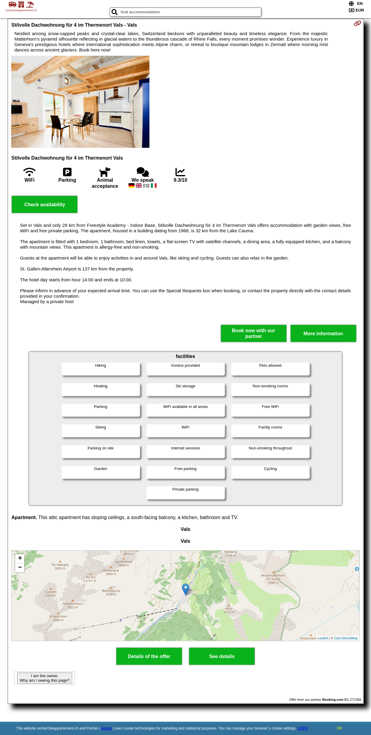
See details (222, 656)
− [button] (20, 567)
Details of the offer (149, 656)
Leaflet (323, 638)
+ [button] (20, 558)
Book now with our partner (253, 333)
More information (323, 333)
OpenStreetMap (346, 638)
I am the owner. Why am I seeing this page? (44, 678)
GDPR (303, 728)
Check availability (44, 204)
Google (106, 728)
